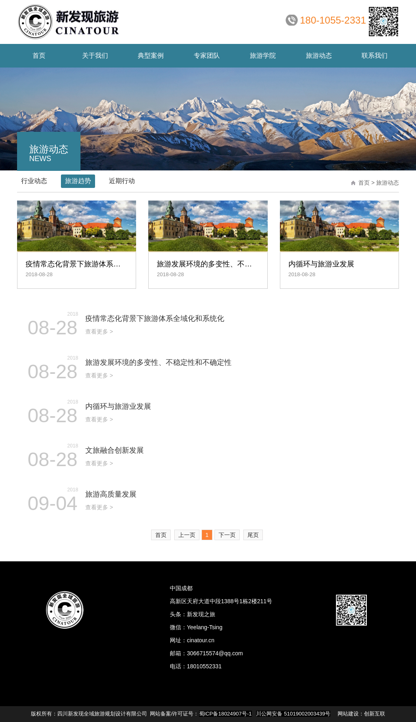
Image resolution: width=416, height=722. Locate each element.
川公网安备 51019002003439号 (293, 714)
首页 (39, 55)
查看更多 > (99, 331)
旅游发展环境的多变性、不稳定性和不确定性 (158, 362)
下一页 (227, 535)
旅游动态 (387, 182)
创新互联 (374, 714)
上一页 (186, 535)
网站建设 (348, 714)
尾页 (253, 535)
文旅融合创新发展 (114, 450)
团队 (207, 55)
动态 (319, 55)
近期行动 (122, 180)
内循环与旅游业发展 (118, 406)
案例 (151, 55)
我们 (95, 55)
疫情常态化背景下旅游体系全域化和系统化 (154, 318)
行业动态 (34, 180)
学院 (263, 55)
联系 (375, 55)
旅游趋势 (78, 180)
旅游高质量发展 (110, 494)
